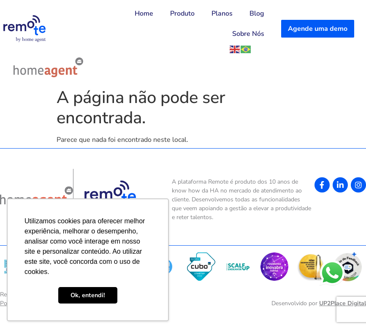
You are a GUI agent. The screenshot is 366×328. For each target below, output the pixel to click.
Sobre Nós (248, 33)
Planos (222, 13)
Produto (182, 13)
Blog (256, 13)
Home (144, 13)
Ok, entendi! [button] (87, 295)
